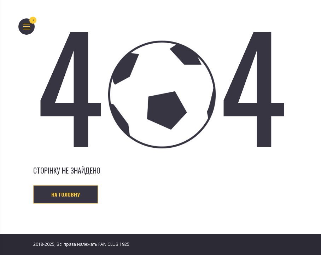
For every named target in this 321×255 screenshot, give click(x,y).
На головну (65, 194)
